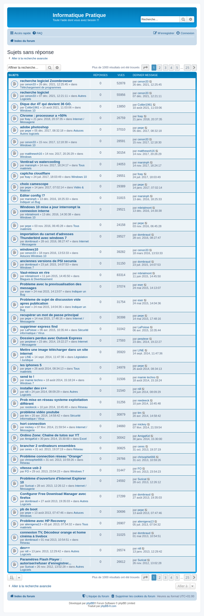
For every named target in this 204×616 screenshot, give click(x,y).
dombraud (31, 241)
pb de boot (28, 509)
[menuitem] (37, 33)
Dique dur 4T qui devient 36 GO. (46, 104)
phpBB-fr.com (109, 606)
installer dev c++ (33, 388)
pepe (28, 130)
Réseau (82, 407)
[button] (145, 68)
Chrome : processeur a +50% (43, 115)
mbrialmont (32, 214)
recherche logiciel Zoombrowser (46, 81)
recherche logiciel (34, 92)
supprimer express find (39, 326)
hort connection (33, 424)
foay (27, 119)
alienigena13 (33, 524)
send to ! (27, 377)
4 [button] (171, 67)
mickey (29, 427)
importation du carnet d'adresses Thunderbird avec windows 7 (47, 236)
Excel (83, 438)
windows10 (29, 249)
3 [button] (165, 67)
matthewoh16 (33, 153)
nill (26, 391)
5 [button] (177, 67)
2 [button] (160, 67)
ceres (28, 449)
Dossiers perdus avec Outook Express (51, 338)
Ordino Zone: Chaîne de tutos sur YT (49, 435)
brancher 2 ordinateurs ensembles (47, 446)
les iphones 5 (31, 365)
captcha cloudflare (35, 173)
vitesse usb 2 (30, 468)
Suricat (29, 485)
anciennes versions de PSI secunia (48, 261)
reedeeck (31, 407)
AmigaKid (31, 438)
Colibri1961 (32, 107)
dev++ (25, 548)
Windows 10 (28, 110)
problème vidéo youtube (39, 412)
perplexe (30, 341)
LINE (28, 356)
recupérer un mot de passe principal (49, 315)
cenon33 (30, 84)
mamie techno (34, 380)
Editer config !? (32, 195)
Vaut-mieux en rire (34, 272)
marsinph (31, 165)
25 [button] (187, 67)
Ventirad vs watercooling (40, 162)
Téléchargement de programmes (40, 87)
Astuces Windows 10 (33, 256)
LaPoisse (31, 330)
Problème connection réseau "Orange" (51, 456)
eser (27, 291)
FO (27, 471)
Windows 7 (27, 267)
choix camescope (34, 184)
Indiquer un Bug (30, 202)
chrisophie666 (34, 459)
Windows (26, 156)
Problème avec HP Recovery (43, 521)
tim (27, 415)
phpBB (90, 603)
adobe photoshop (34, 127)
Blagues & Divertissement (36, 279)
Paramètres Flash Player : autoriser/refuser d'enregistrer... (45, 561)
